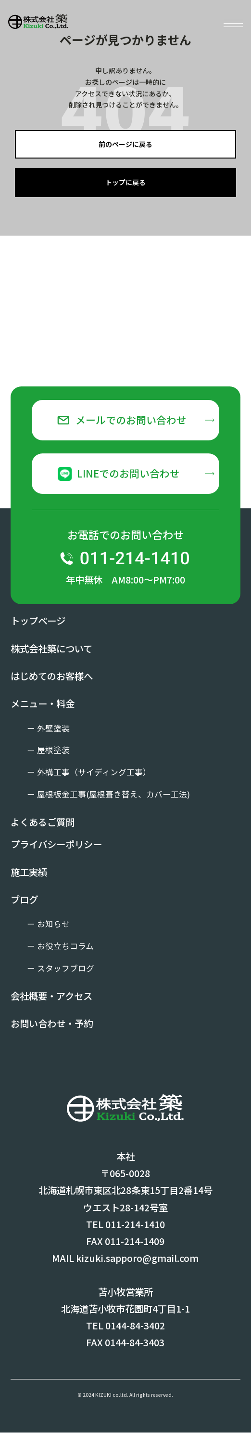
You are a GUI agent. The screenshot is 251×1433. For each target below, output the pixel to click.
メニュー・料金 (43, 704)
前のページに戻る (125, 144)
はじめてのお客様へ (52, 676)
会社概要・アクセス (51, 996)
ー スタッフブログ (60, 968)
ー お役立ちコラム (60, 946)
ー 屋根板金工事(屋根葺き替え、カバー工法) (108, 794)
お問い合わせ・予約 (52, 1024)
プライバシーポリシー (56, 844)
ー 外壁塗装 (48, 728)
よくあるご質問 (43, 822)
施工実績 (29, 872)
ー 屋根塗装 (48, 750)
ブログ (24, 900)
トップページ (38, 621)
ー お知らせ (48, 924)
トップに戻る (125, 182)
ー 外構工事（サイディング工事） (89, 772)
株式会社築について (51, 648)
